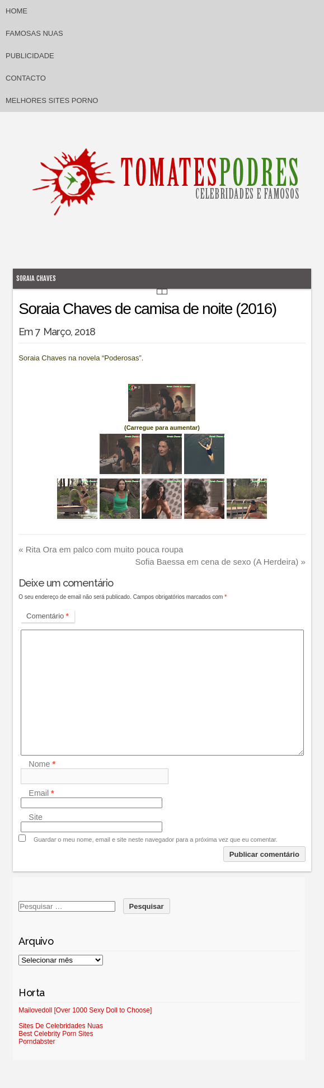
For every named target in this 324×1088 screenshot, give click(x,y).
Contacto (26, 78)
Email (41, 793)
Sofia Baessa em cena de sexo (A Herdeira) (220, 561)
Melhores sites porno (52, 100)
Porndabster (36, 1041)
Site (36, 817)
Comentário (47, 616)
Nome (42, 763)
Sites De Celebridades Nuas (60, 1026)
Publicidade (30, 55)
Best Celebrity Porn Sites (55, 1034)
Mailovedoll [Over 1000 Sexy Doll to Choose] (85, 1010)
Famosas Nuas (34, 33)
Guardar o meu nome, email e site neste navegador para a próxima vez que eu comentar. (156, 839)
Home (16, 11)
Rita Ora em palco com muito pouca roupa (100, 549)
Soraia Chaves (36, 278)
